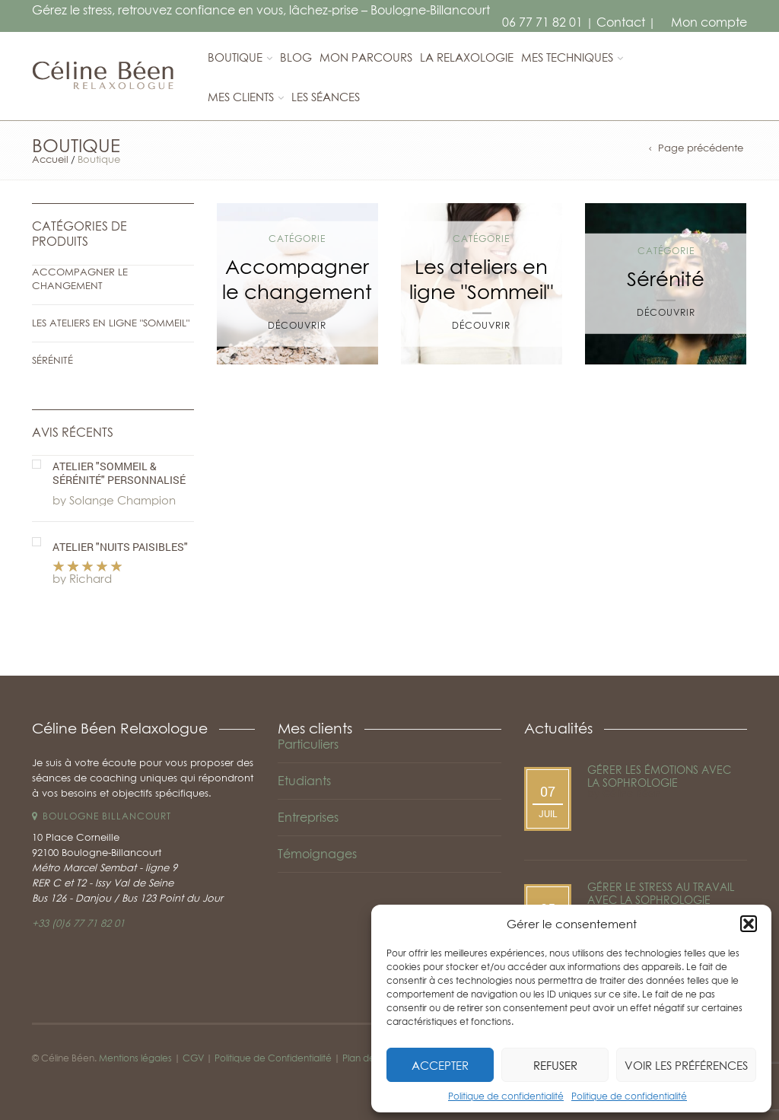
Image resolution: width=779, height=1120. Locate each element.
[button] (748, 923)
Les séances (325, 96)
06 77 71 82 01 (542, 22)
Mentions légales (135, 1058)
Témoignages (317, 853)
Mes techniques (567, 57)
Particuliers (308, 744)
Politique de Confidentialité (273, 1058)
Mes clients (241, 96)
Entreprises (308, 817)
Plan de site (367, 1058)
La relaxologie (467, 57)
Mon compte (709, 22)
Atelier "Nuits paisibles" (120, 547)
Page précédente (700, 148)
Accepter (440, 1065)
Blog (296, 57)
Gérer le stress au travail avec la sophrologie (660, 893)
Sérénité (52, 360)
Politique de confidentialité (506, 1096)
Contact (620, 22)
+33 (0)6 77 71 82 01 (78, 923)
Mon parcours (366, 57)
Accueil (50, 159)
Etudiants (304, 780)
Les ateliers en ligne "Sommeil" (110, 323)
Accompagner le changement (80, 278)
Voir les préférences (686, 1065)
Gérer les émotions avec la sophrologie (659, 776)
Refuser (555, 1065)
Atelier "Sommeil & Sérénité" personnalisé (119, 473)
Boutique (235, 57)
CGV (193, 1058)
